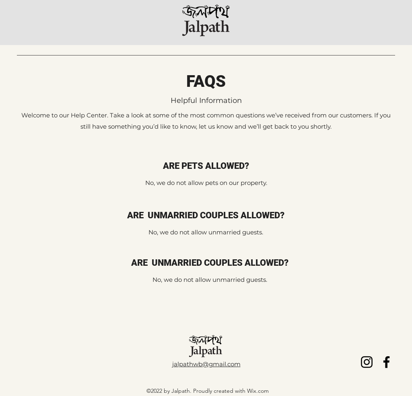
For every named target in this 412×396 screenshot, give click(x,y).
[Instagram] (367, 362)
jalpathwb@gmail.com (206, 364)
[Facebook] (386, 362)
